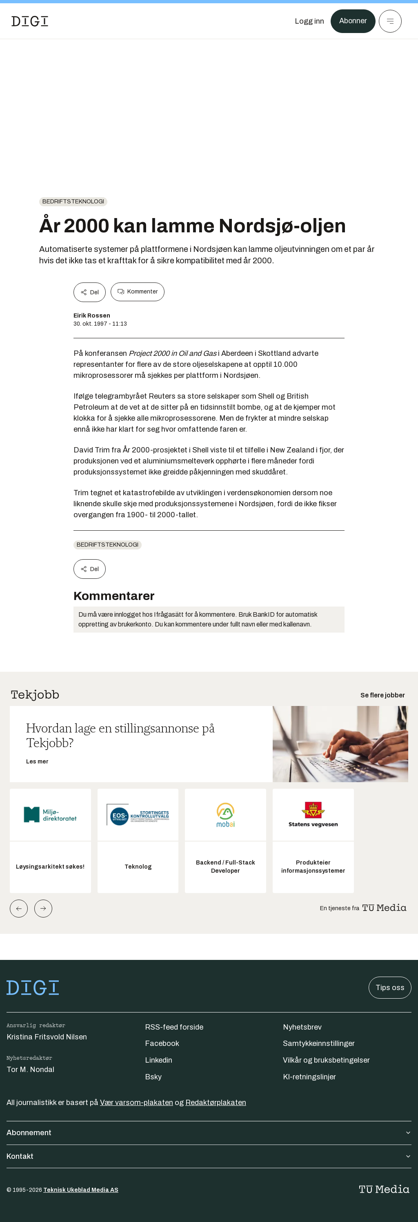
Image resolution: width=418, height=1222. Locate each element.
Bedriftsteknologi (73, 202)
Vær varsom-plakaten (136, 1102)
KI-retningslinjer (309, 1077)
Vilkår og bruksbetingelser (326, 1060)
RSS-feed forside (174, 1027)
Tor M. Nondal (30, 1069)
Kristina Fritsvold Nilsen (47, 1037)
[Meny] (390, 21)
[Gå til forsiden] (29, 21)
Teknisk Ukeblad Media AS (80, 1190)
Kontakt (209, 1156)
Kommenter (138, 292)
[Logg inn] (309, 21)
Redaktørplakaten (215, 1102)
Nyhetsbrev (302, 1027)
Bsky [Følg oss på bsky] (153, 1077)
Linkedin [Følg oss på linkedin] (158, 1060)
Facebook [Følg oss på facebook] (162, 1043)
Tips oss (390, 988)
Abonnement (209, 1133)
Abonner (353, 21)
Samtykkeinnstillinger (319, 1043)
